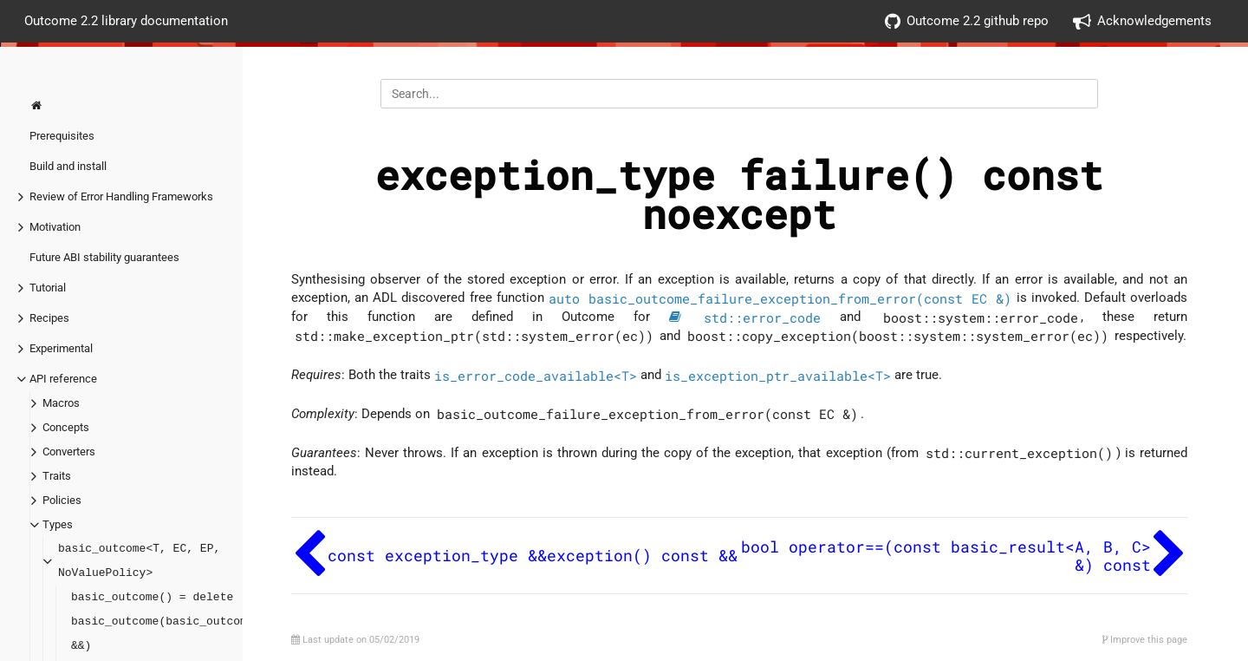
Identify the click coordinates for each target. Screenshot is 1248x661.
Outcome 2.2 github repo (967, 21)
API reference (63, 378)
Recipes (49, 317)
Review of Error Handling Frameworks (121, 196)
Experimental (61, 348)
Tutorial (47, 287)
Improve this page (1144, 639)
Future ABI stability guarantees (104, 257)
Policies (61, 500)
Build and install (68, 166)
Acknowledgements (1142, 21)
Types (57, 524)
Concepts (65, 427)
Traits (56, 475)
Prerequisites (61, 135)
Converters (68, 451)
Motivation (55, 226)
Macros (61, 402)
